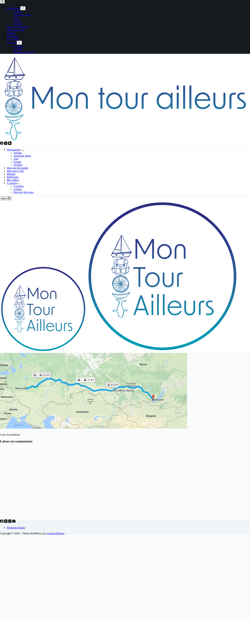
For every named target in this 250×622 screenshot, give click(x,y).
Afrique (18, 152)
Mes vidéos (13, 180)
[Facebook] (2, 144)
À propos (12, 183)
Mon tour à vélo (15, 170)
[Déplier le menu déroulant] (23, 150)
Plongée (11, 174)
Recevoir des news (24, 192)
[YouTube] (9, 144)
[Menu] (6, 198)
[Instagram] (6, 144)
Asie (16, 158)
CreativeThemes (55, 533)
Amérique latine (22, 155)
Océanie (18, 164)
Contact (18, 189)
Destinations (14, 149)
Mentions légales (16, 527)
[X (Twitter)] (6, 521)
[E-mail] (14, 521)
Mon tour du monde (17, 167)
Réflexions (12, 177)
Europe (17, 161)
